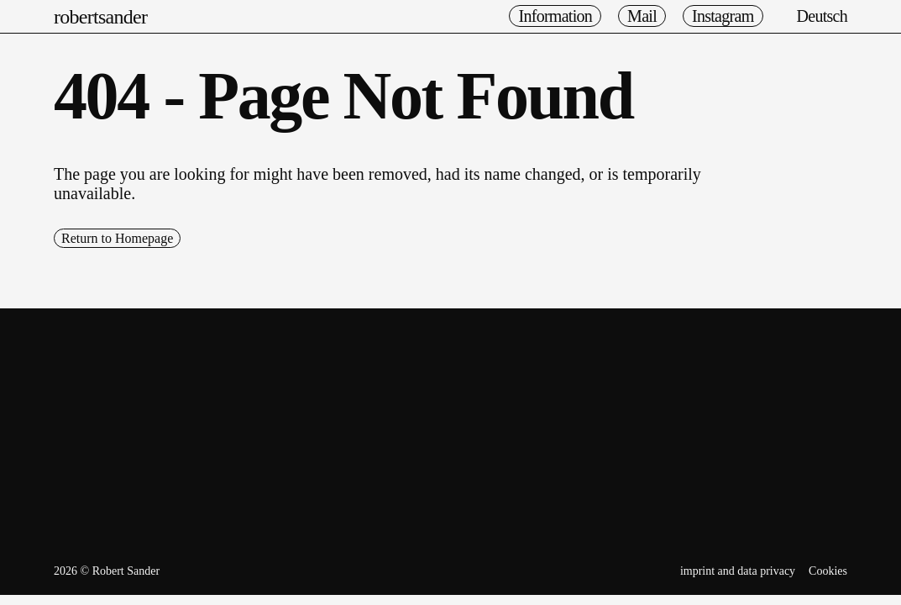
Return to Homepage (117, 238)
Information (555, 16)
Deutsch (822, 16)
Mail (642, 16)
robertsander (100, 17)
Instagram (723, 16)
